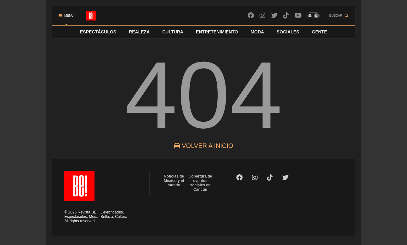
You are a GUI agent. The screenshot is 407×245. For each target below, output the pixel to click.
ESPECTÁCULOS (98, 31)
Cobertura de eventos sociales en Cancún (200, 183)
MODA (257, 31)
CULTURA (172, 31)
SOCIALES (288, 31)
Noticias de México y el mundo (174, 180)
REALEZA (139, 31)
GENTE (319, 31)
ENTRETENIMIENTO (217, 31)
